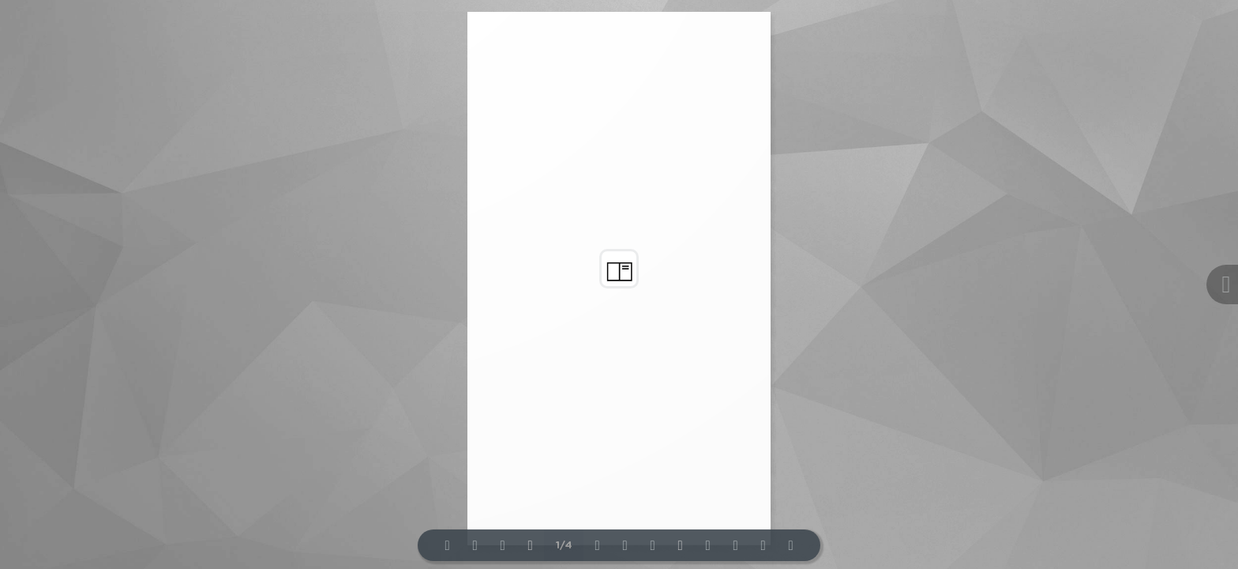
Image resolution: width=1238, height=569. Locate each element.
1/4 (564, 546)
